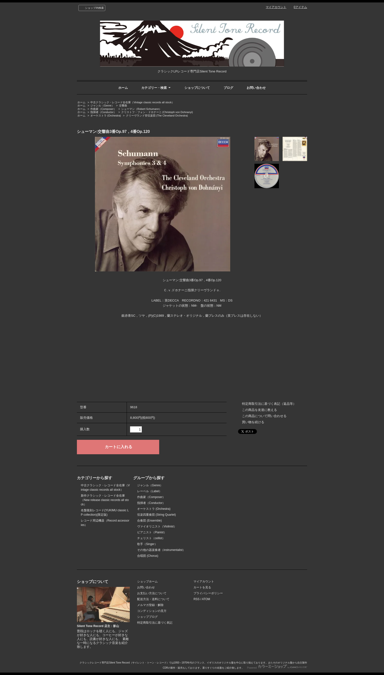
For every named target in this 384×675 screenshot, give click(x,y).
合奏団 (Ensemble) (149, 520)
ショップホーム (147, 581)
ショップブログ (147, 616)
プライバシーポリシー (208, 593)
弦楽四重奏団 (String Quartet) (156, 514)
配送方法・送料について (153, 599)
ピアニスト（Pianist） (152, 532)
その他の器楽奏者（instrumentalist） (161, 550)
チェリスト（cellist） (151, 538)
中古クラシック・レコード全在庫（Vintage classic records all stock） (132, 102)
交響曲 (123, 105)
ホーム (123, 88)
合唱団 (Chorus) (147, 556)
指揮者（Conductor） (103, 112)
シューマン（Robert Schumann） (141, 108)
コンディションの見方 (152, 611)
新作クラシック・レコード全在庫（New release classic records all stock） (105, 500)
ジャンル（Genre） (102, 105)
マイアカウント (276, 7)
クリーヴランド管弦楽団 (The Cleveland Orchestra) (157, 115)
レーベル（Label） (149, 491)
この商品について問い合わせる (264, 416)
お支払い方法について (152, 593)
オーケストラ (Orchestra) (105, 115)
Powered (277, 667)
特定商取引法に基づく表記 (154, 622)
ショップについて (197, 88)
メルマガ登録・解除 (150, 605)
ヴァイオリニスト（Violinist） (157, 526)
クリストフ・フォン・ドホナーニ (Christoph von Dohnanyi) (157, 112)
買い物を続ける (253, 422)
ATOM (206, 599)
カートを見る (202, 587)
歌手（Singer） (147, 544)
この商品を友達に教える (259, 410)
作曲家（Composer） (103, 108)
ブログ (228, 88)
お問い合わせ (256, 88)
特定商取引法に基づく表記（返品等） (269, 404)
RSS (196, 599)
